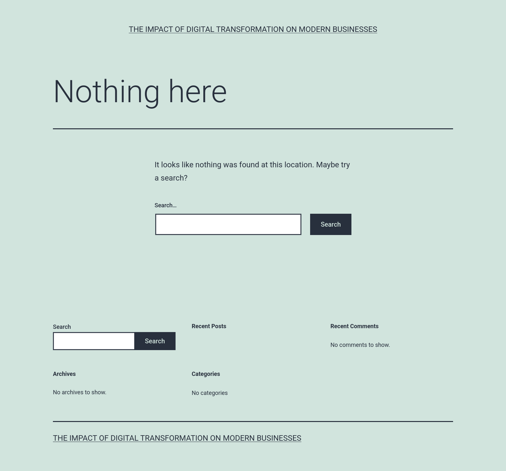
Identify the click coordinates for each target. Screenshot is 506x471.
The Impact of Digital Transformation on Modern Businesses (253, 29)
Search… (166, 205)
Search (62, 326)
